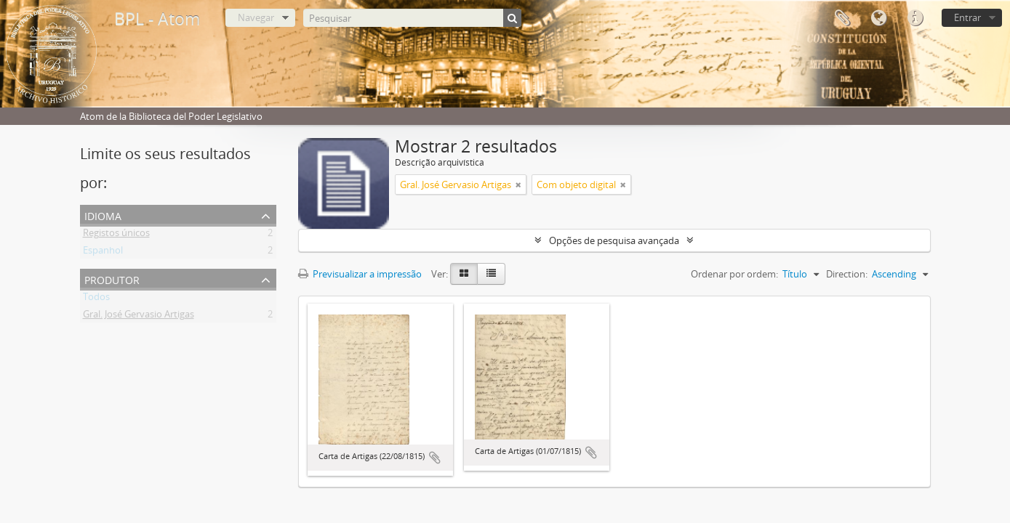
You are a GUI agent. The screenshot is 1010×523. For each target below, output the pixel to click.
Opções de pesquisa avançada (614, 240)
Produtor (112, 278)
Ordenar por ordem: (734, 273)
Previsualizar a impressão (360, 273)
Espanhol (103, 252)
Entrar (967, 17)
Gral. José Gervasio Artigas (138, 316)
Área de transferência (842, 18)
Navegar (256, 17)
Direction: (846, 273)
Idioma (878, 18)
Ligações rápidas (915, 18)
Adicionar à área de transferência (435, 457)
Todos (96, 299)
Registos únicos (116, 235)
